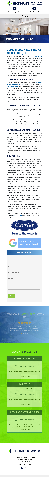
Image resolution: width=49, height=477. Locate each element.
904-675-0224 (17, 215)
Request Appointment (15, 12)
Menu (24, 16)
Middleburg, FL (37, 56)
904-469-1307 (34, 12)
